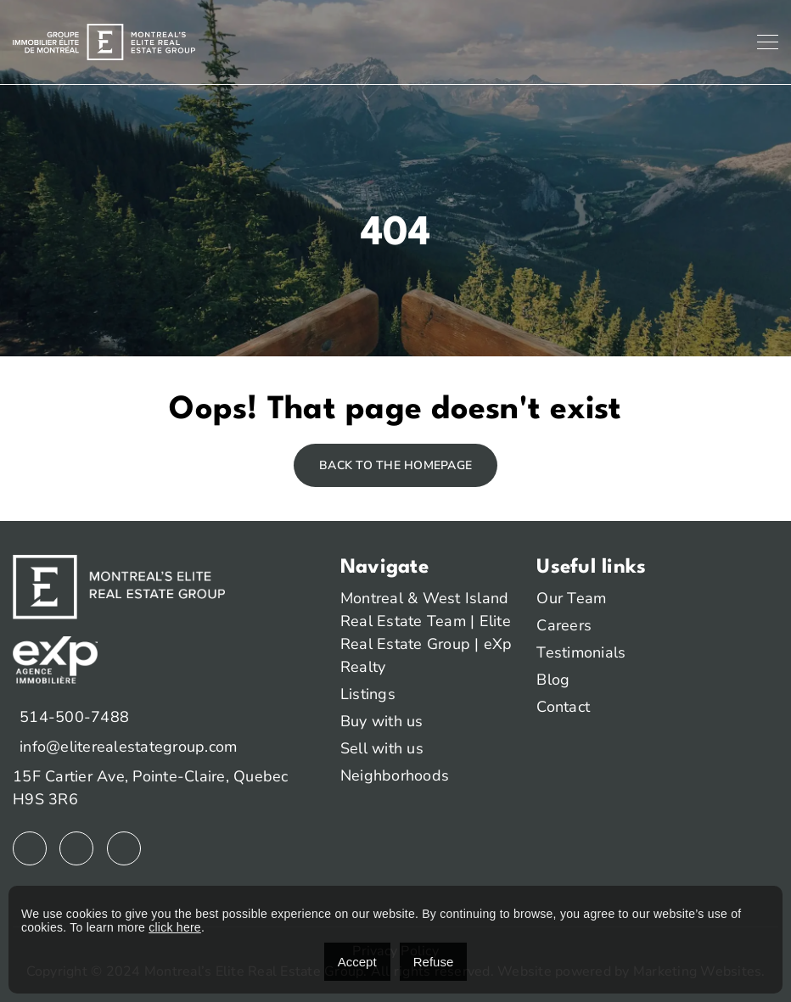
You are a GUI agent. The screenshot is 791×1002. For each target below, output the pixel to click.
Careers (564, 625)
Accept (357, 961)
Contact (563, 707)
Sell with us (382, 748)
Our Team (571, 598)
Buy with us (382, 721)
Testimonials (581, 652)
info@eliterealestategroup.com (128, 746)
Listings (368, 694)
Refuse (433, 961)
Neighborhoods (394, 775)
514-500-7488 (74, 717)
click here (175, 927)
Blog (552, 679)
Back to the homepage (395, 465)
